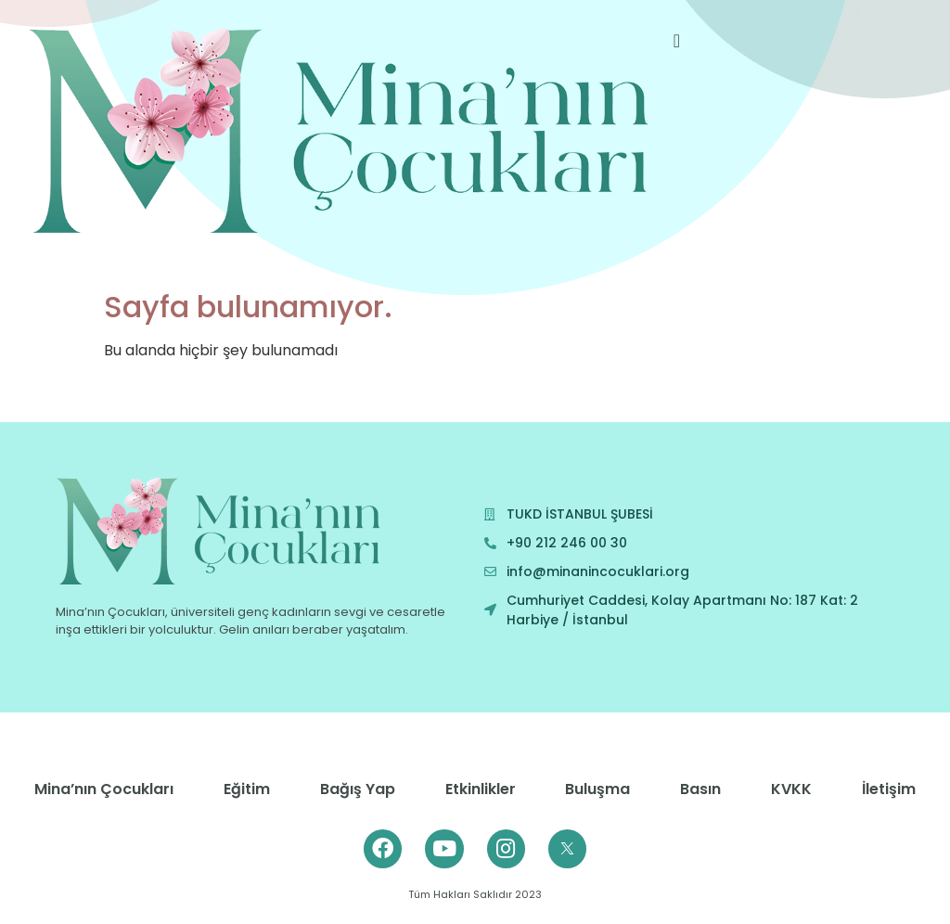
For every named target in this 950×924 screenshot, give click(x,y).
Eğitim (247, 789)
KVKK (791, 789)
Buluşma (597, 789)
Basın (700, 789)
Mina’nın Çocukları (103, 789)
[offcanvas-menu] (677, 41)
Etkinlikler (480, 789)
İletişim (889, 789)
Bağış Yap (357, 789)
